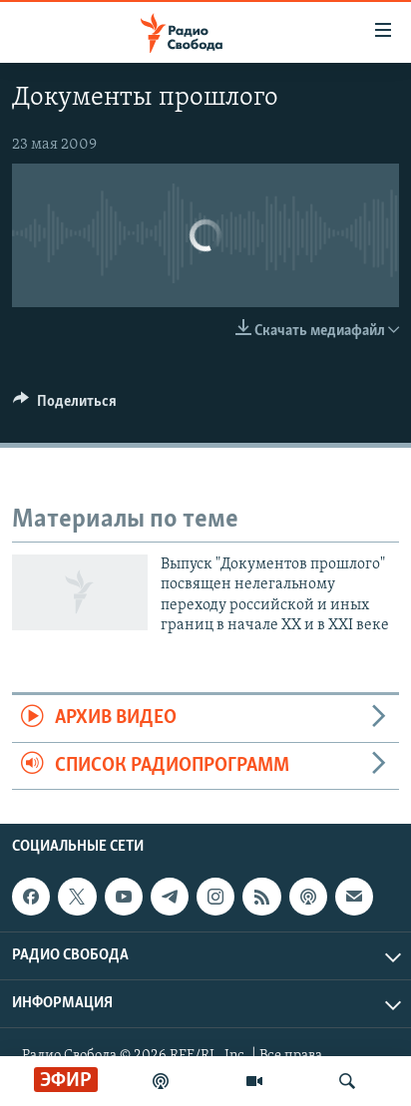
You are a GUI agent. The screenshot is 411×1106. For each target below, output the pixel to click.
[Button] (65, 406)
